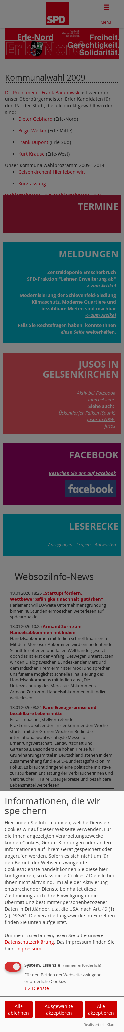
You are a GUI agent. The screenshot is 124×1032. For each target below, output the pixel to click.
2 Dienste (36, 988)
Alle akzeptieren (101, 1009)
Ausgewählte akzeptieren (59, 1009)
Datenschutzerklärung (29, 942)
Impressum (28, 948)
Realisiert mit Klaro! (100, 1024)
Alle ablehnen (18, 1009)
